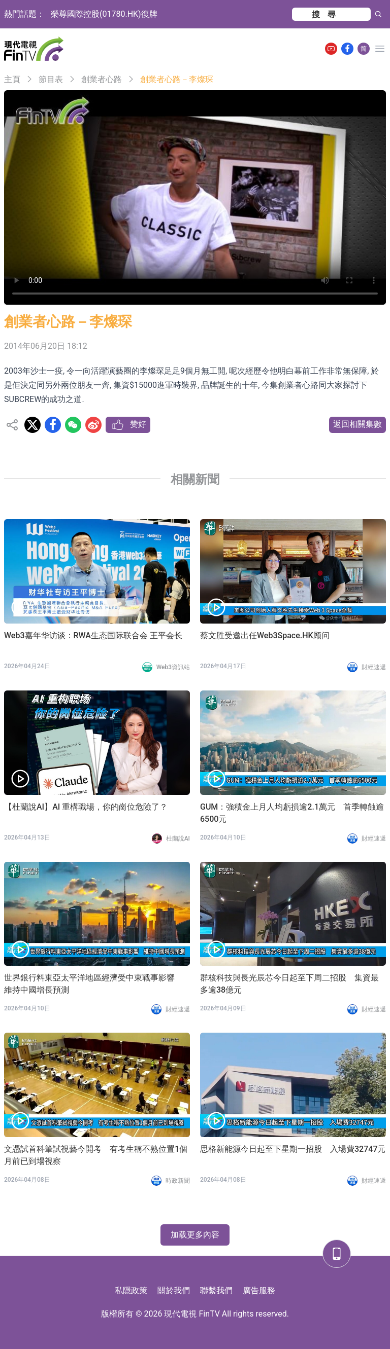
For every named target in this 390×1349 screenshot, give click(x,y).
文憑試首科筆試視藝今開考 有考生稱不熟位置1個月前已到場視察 (95, 1155)
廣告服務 (259, 1290)
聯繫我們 (216, 1290)
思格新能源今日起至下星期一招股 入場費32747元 (292, 1149)
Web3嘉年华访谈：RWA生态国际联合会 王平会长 (93, 635)
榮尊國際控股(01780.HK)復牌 (104, 14)
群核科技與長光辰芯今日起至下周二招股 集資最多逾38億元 (289, 984)
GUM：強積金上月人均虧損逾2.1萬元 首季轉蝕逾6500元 (292, 813)
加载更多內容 (195, 1234)
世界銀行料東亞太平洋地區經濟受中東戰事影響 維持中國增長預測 (93, 984)
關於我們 (173, 1290)
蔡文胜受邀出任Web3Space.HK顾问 (265, 635)
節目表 (51, 79)
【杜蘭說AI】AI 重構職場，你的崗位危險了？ (86, 807)
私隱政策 (131, 1290)
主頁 (12, 79)
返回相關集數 (357, 424)
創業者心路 (101, 79)
